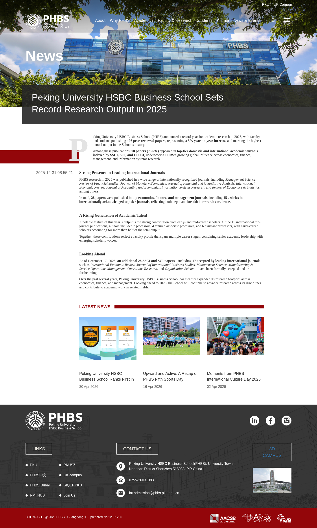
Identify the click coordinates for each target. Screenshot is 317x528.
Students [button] (204, 20)
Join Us (69, 495)
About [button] (100, 20)
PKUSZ (69, 465)
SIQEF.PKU (73, 485)
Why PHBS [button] (120, 20)
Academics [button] (143, 20)
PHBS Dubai (40, 485)
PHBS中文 (38, 475)
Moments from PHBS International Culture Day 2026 (234, 376)
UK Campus (283, 4)
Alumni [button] (223, 20)
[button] (287, 20)
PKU (265, 4)
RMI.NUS (37, 495)
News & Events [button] (246, 20)
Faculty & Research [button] (175, 20)
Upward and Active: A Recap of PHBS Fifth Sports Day (170, 376)
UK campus (73, 475)
